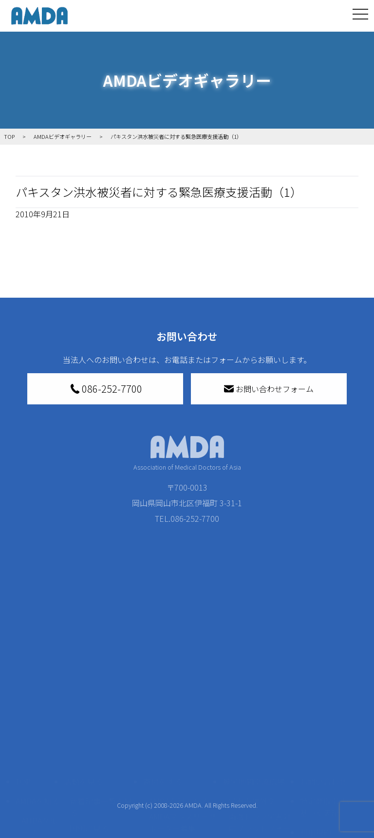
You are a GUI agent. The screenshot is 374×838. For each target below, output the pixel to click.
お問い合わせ (323, 672)
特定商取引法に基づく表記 (327, 697)
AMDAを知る (37, 691)
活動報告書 (37, 744)
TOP (23, 672)
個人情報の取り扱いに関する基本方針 (327, 753)
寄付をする (162, 672)
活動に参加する (91, 754)
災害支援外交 (251, 691)
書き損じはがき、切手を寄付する (180, 740)
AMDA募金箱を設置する (182, 767)
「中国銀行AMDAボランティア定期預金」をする (182, 800)
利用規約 (315, 722)
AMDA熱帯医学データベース (39, 820)
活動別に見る (93, 734)
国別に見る (89, 718)
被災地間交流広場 (254, 672)
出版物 (33, 793)
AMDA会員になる (178, 691)
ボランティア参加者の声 (100, 794)
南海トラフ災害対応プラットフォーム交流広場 (259, 718)
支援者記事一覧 (176, 828)
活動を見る (83, 672)
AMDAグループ (39, 716)
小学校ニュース (37, 771)
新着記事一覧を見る (101, 697)
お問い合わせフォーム (269, 389)
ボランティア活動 (100, 773)
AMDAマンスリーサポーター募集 (182, 712)
